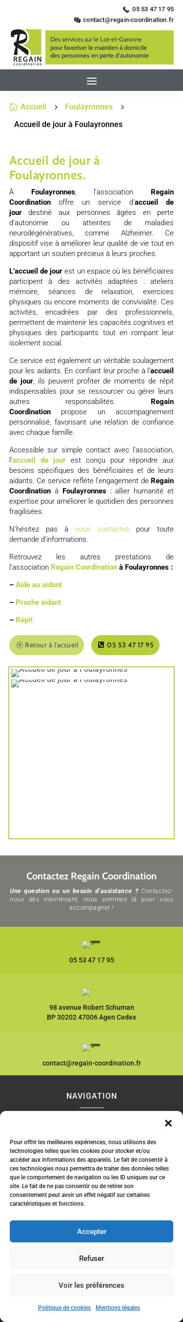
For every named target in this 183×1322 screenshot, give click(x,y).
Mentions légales (118, 1307)
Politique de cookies (64, 1307)
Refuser (91, 1258)
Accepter (91, 1231)
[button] (168, 1123)
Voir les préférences (91, 1285)
